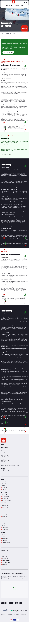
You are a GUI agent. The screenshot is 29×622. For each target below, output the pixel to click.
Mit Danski (18, 209)
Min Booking (4, 377)
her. (17, 199)
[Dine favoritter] (24, 2)
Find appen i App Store (8, 52)
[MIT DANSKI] (27, 2)
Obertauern (22, 430)
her (16, 186)
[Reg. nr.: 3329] (5, 611)
